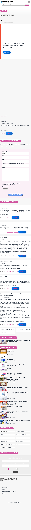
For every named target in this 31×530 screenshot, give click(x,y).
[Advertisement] (16, 31)
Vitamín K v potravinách (6, 447)
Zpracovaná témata (20, 441)
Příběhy (17, 438)
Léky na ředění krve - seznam (14, 416)
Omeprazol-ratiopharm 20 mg (14, 406)
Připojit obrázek (5, 186)
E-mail (3, 159)
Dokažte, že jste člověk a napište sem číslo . (14, 163)
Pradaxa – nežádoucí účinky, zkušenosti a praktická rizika (17, 411)
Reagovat (9, 133)
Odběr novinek (5, 487)
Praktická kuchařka (20, 431)
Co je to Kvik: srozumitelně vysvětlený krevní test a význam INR (18, 421)
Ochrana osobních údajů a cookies (9, 491)
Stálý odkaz (3, 133)
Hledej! (27, 4)
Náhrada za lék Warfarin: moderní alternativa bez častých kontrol (18, 341)
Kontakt (18, 444)
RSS (2, 495)
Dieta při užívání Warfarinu (6, 444)
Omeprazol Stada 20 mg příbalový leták (17, 364)
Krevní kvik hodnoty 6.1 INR (24, 329)
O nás (3, 485)
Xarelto (9, 368)
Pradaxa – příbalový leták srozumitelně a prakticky (17, 388)
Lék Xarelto (10, 397)
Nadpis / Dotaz (5, 151)
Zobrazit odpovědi (10, 231)
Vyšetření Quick (4, 441)
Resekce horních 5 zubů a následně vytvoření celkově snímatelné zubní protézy (13, 294)
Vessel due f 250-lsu (5, 223)
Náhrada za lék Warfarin (6, 206)
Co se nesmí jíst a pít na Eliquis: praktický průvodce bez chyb (17, 402)
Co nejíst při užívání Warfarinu (14, 373)
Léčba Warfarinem (4, 438)
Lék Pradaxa (10, 359)
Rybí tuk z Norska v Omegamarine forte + (17, 392)
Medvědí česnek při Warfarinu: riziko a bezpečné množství (16, 378)
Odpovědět (6, 52)
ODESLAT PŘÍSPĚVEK (15, 194)
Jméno (3, 155)
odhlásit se (20, 469)
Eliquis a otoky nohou (5, 276)
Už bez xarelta (3, 237)
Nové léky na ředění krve (21, 434)
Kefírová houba (11, 382)
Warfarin (9, 350)
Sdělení (3, 167)
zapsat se (12, 469)
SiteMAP (3, 493)
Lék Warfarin (3, 434)
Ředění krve (10, 354)
